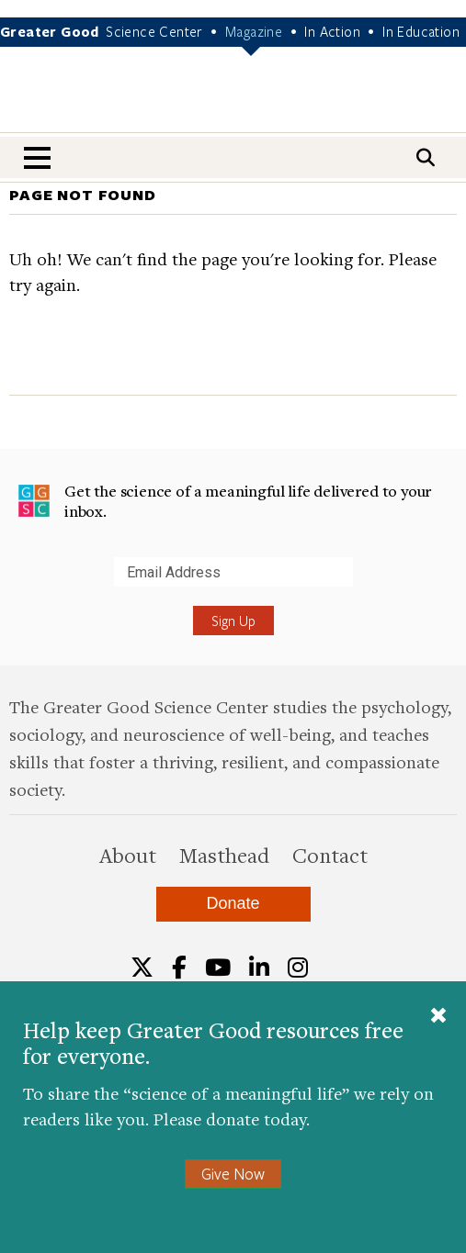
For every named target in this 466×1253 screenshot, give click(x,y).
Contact (330, 854)
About (127, 854)
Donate (232, 903)
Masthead (224, 854)
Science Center (154, 31)
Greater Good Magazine (233, 101)
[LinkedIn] (259, 967)
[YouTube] (218, 967)
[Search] (425, 157)
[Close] (438, 1017)
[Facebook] (179, 967)
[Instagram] (298, 967)
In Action (332, 31)
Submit (17, 586)
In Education (421, 31)
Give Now (233, 1173)
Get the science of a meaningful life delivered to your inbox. (224, 500)
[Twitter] (142, 967)
